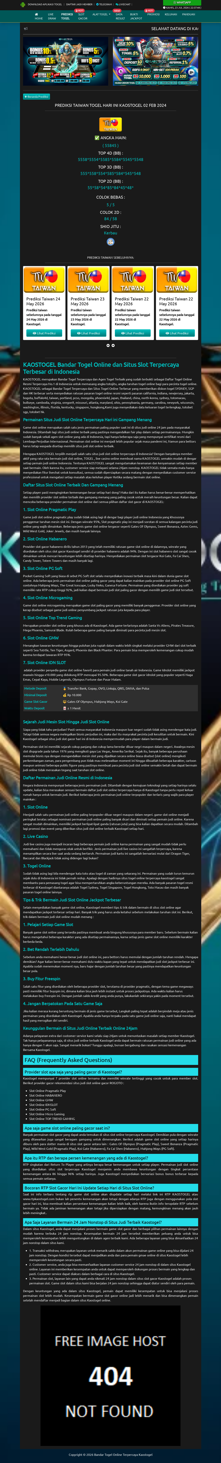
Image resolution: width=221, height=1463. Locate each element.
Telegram (104, 4)
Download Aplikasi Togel (41, 4)
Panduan (188, 14)
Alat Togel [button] (100, 14)
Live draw (52, 16)
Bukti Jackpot (136, 16)
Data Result (120, 16)
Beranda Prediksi (36, 96)
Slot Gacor (82, 16)
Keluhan (171, 14)
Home (39, 16)
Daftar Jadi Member (79, 4)
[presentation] (108, 345)
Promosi (153, 14)
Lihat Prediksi (44, 333)
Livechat (123, 4)
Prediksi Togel (67, 16)
